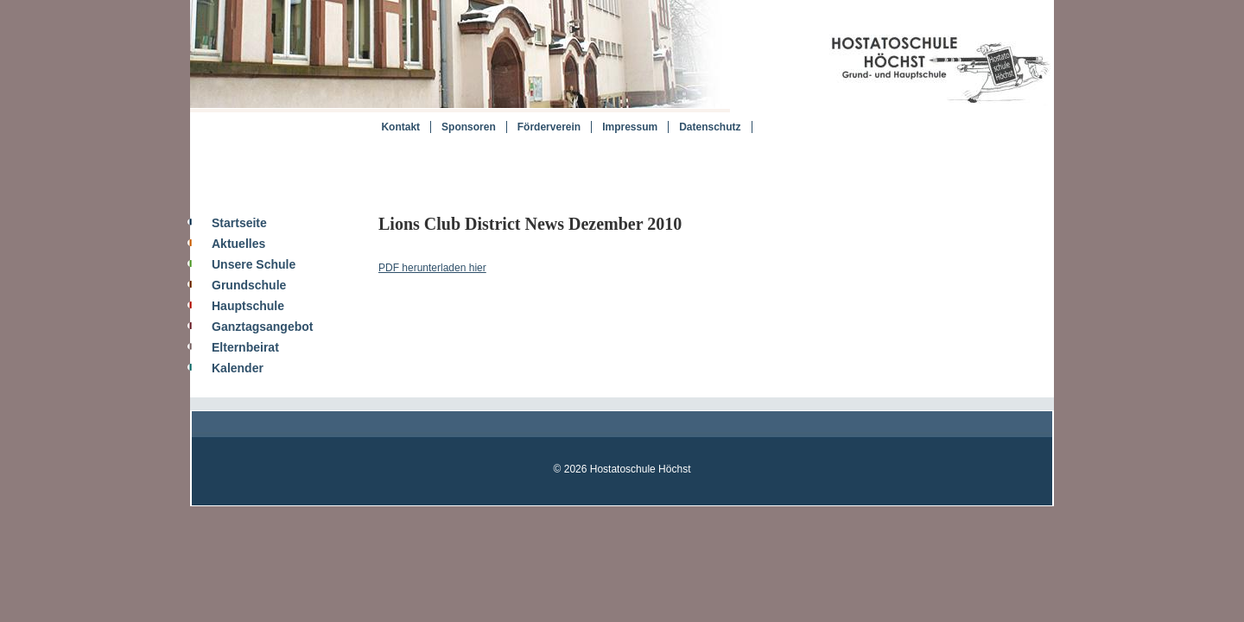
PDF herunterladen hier (432, 268)
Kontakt (400, 127)
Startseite (239, 223)
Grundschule (249, 285)
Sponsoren (468, 127)
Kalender (237, 368)
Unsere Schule (253, 264)
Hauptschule (248, 306)
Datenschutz (709, 127)
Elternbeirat (245, 347)
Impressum (629, 127)
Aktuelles (238, 244)
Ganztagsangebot (262, 326)
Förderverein (549, 127)
